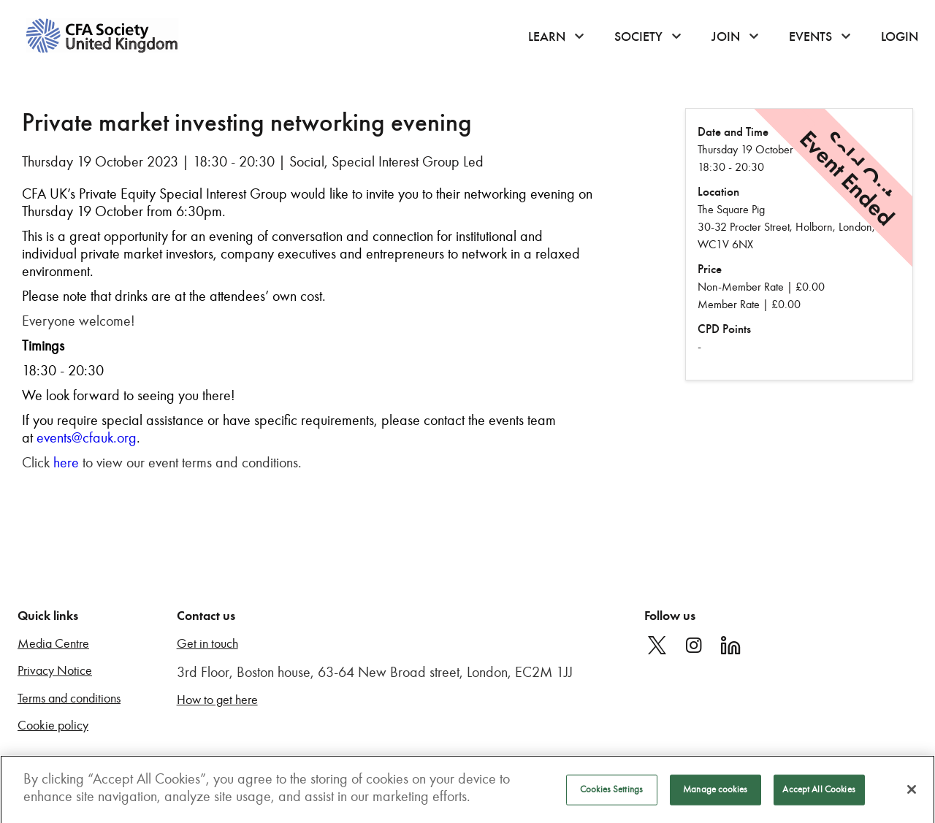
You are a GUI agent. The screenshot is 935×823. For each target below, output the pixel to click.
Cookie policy (53, 725)
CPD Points (724, 329)
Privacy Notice (55, 670)
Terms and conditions (69, 698)
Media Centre (53, 643)
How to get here (217, 700)
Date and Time (733, 131)
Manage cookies (715, 793)
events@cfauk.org (87, 437)
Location (718, 191)
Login (899, 36)
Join (725, 36)
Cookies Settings (611, 793)
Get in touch (207, 643)
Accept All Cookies (818, 793)
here (66, 462)
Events (810, 36)
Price (710, 269)
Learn (546, 36)
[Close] (912, 793)
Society (638, 36)
